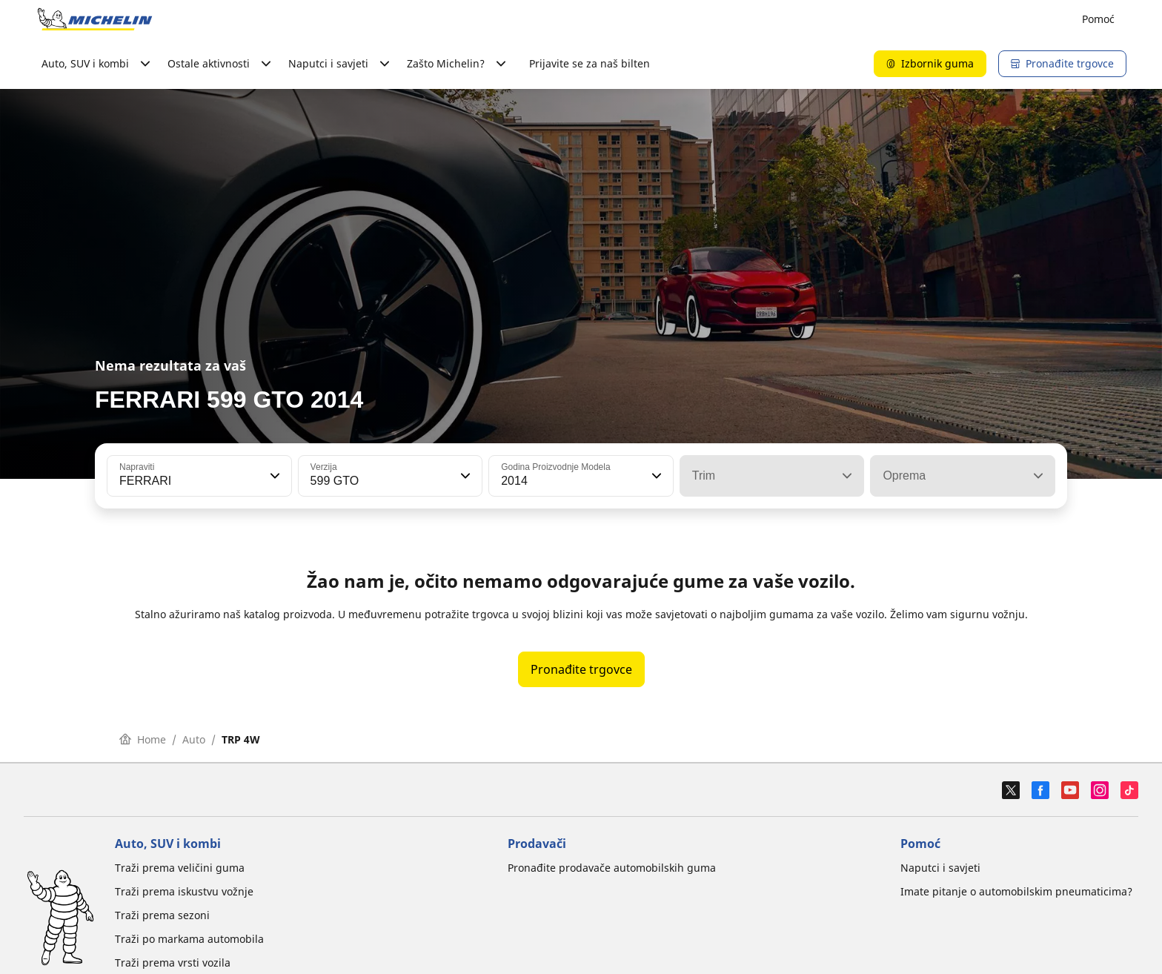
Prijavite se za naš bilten (589, 63)
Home (142, 739)
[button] (273, 475)
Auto (193, 739)
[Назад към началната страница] (95, 19)
